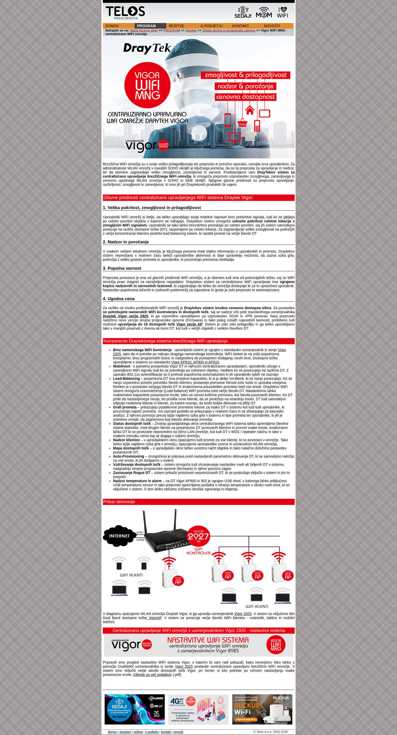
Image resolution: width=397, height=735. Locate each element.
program (125, 732)
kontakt (166, 732)
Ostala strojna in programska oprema (228, 30)
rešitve (138, 732)
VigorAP (154, 618)
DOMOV (112, 26)
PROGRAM (146, 26)
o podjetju (151, 732)
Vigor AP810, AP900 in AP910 (195, 362)
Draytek (191, 30)
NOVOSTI (272, 26)
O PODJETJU (212, 26)
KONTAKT (240, 26)
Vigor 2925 (243, 614)
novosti (178, 732)
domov (112, 732)
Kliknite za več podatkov (152, 675)
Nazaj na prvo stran (144, 30)
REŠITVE (176, 26)
